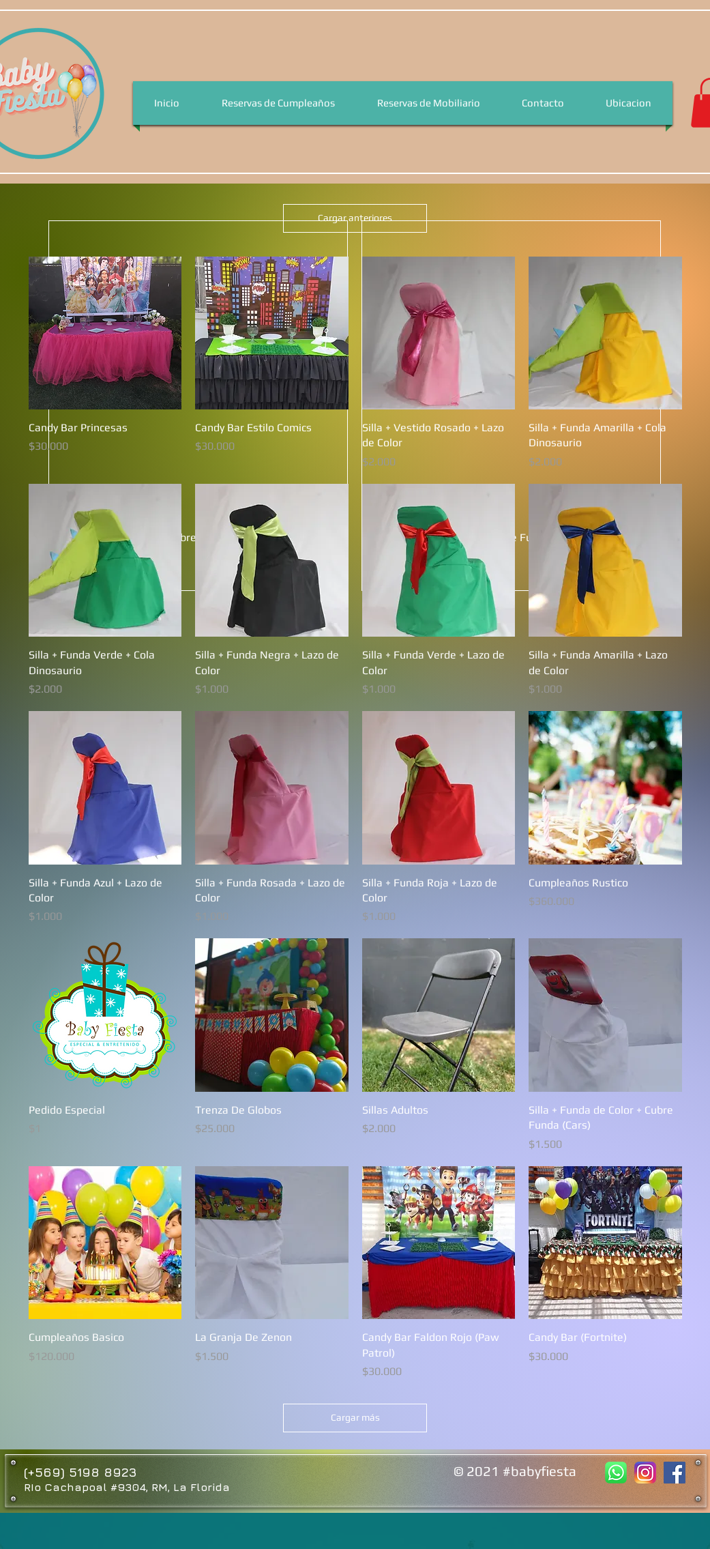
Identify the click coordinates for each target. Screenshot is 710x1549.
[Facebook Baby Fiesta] (674, 1472)
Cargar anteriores (355, 217)
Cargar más (355, 1417)
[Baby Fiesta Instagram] (645, 1472)
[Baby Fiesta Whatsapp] (616, 1472)
